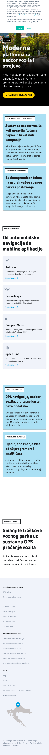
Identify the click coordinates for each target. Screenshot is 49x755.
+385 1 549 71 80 (9, 695)
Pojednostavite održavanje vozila (14, 653)
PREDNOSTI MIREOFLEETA (12, 634)
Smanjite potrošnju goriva (12, 649)
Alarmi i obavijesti (9, 612)
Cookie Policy (23, 15)
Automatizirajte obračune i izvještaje (16, 663)
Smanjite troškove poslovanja (13, 639)
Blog (4, 676)
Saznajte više (11, 278)
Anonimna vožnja (9, 621)
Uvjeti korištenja (21, 743)
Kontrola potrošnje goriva (12, 597)
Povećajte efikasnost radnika (13, 644)
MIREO (5, 671)
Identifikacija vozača (10, 602)
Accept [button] (20, 28)
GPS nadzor (7, 592)
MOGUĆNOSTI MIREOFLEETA (13, 587)
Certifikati (16, 745)
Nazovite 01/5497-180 (19, 95)
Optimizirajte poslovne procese (14, 658)
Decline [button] (29, 28)
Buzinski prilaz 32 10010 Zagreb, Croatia (17, 690)
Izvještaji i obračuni (10, 616)
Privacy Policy (35, 15)
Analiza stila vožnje (9, 607)
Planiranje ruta (8, 626)
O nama (5, 680)
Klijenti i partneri (9, 685)
